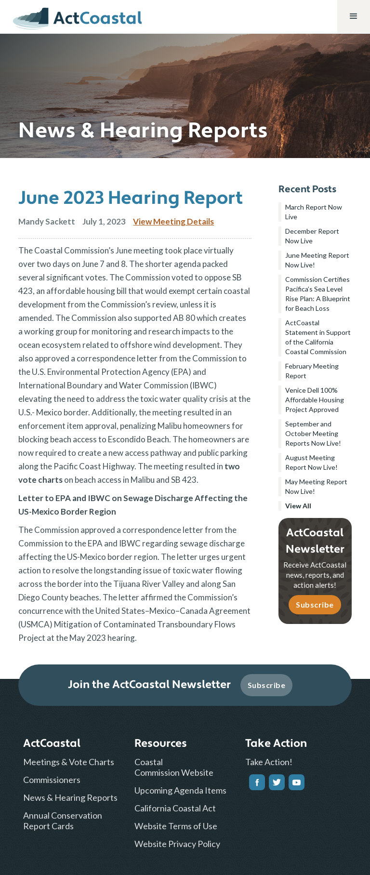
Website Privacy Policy (177, 843)
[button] (353, 16)
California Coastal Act (175, 808)
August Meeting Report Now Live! (311, 462)
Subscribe (315, 604)
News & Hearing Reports (70, 797)
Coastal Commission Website (173, 767)
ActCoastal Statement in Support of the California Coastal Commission (318, 337)
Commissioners (51, 779)
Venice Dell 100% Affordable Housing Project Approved (314, 399)
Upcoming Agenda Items (180, 790)
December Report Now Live (312, 236)
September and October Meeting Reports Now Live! (313, 433)
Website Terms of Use (175, 826)
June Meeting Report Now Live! (317, 260)
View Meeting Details (173, 221)
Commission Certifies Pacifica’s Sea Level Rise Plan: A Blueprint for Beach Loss (317, 293)
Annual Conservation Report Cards (62, 820)
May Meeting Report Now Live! (316, 486)
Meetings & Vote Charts (68, 761)
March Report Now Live (313, 212)
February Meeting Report (312, 371)
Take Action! (268, 761)
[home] (77, 16)
